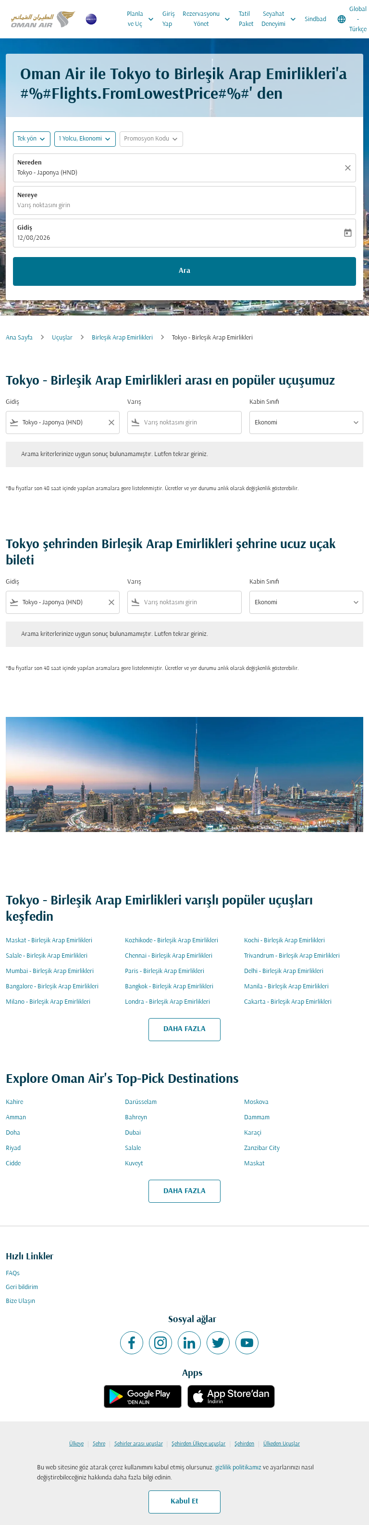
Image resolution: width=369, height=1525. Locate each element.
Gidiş (24, 228)
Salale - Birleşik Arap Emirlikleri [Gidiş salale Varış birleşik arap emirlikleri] (46, 956)
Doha (13, 1133)
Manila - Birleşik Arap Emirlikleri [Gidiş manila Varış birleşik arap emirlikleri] (286, 986)
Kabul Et (184, 1501)
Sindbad (315, 19)
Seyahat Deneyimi (281, 19)
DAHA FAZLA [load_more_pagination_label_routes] (184, 1029)
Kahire (14, 1102)
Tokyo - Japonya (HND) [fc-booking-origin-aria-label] (47, 172)
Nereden (29, 162)
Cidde (13, 1163)
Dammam (257, 1117)
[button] (85, 139)
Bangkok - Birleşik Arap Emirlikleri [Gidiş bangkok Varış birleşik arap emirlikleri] (169, 986)
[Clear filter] (111, 422)
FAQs (13, 1273)
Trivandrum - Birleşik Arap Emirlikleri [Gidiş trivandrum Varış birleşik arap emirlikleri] (292, 956)
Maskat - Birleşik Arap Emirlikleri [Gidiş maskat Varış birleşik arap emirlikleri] (49, 940)
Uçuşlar (62, 337)
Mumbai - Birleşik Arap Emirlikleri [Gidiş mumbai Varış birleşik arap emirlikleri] (50, 971)
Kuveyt (134, 1163)
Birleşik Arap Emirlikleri (122, 337)
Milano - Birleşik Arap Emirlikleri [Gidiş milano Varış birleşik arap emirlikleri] (48, 1002)
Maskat (254, 1163)
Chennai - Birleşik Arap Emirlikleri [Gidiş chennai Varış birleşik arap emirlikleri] (168, 956)
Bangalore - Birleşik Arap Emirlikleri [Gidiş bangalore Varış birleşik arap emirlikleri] (52, 986)
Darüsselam (141, 1102)
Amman (16, 1117)
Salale (133, 1148)
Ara (184, 271)
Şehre (99, 1444)
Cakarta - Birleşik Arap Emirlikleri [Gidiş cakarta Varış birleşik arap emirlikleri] (288, 1002)
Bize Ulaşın (20, 1301)
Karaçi (252, 1133)
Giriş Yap (168, 19)
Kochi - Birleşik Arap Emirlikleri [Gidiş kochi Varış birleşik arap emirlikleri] (284, 940)
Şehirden (244, 1444)
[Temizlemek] (349, 168)
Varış (134, 402)
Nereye (27, 195)
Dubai (133, 1133)
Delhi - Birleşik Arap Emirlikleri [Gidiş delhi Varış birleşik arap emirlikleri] (283, 971)
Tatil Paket (246, 19)
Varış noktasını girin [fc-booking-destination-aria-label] (43, 205)
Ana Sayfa (19, 337)
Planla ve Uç (143, 19)
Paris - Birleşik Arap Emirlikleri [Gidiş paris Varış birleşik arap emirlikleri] (164, 971)
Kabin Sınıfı (264, 402)
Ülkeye (76, 1444)
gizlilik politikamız (238, 1467)
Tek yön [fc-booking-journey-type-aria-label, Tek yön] (27, 138)
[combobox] (63, 423)
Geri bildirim (22, 1287)
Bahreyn (136, 1117)
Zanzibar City (262, 1148)
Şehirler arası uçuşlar (138, 1444)
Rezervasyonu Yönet (209, 19)
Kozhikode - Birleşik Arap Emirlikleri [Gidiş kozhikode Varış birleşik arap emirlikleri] (171, 940)
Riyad (13, 1148)
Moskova (256, 1102)
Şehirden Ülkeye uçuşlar (198, 1444)
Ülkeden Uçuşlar (281, 1444)
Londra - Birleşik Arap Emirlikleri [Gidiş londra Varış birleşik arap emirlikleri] (167, 1002)
